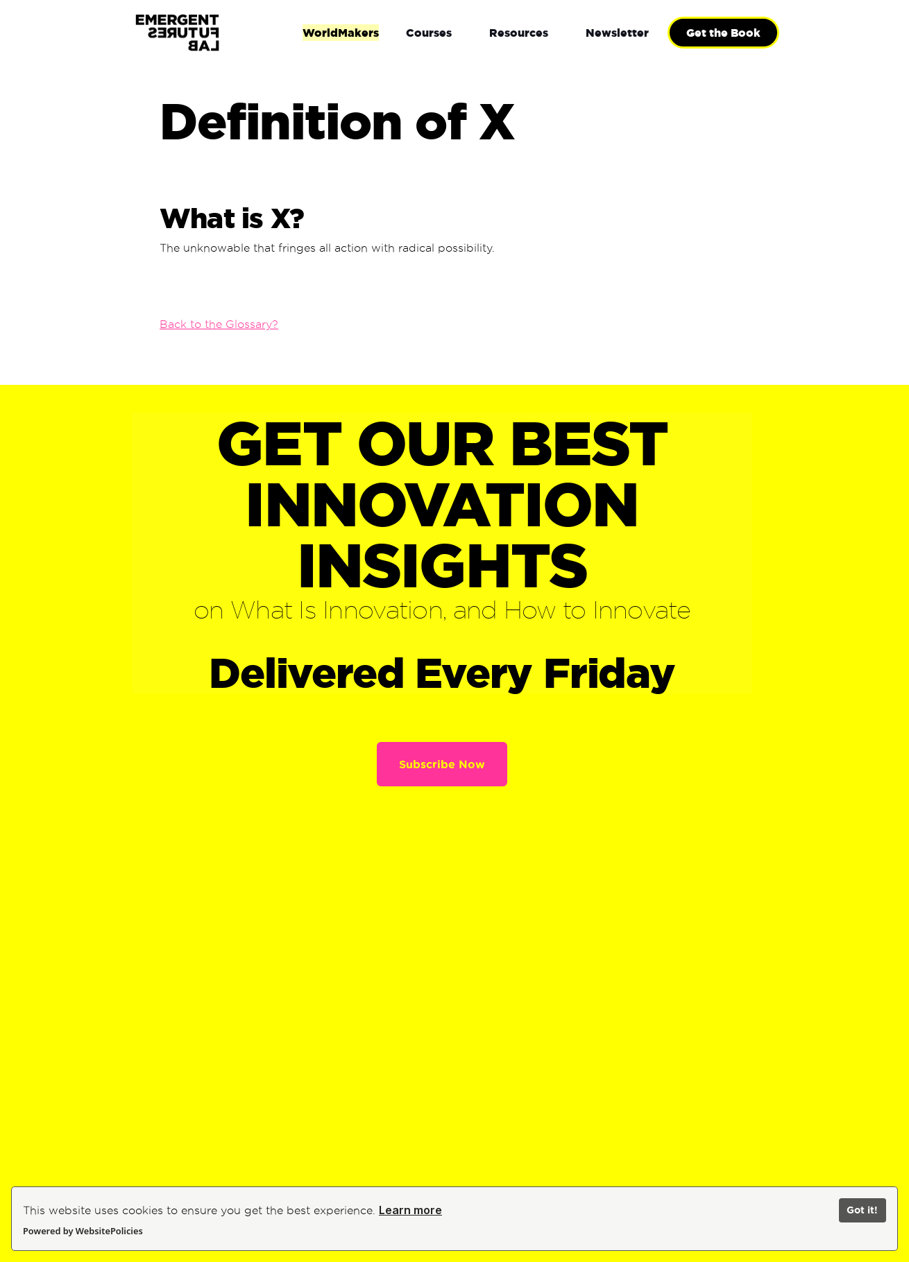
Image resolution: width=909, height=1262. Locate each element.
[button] (428, 32)
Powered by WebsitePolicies (83, 1231)
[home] (222, 32)
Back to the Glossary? (219, 324)
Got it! (862, 1210)
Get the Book (723, 32)
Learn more (410, 1210)
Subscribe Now (442, 764)
